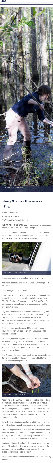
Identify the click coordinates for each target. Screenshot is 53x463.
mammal (43, 328)
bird (7, 331)
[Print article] (4, 206)
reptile (21, 331)
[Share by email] (9, 206)
